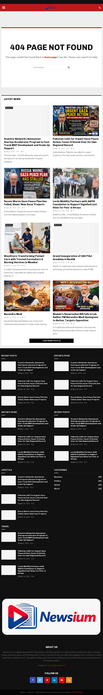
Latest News (12, 99)
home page (51, 57)
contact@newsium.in (56, 665)
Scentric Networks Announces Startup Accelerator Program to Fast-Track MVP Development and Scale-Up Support (27, 143)
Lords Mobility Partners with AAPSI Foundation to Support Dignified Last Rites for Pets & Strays (75, 204)
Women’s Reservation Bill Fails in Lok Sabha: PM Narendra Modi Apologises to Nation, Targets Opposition (75, 317)
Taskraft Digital (77, 692)
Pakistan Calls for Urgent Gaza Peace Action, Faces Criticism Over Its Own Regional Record (76, 142)
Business (9, 107)
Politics (8, 283)
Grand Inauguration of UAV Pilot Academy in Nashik (72, 258)
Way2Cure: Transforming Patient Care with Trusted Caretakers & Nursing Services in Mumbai (24, 259)
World (56, 107)
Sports (57, 485)
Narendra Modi (13, 314)
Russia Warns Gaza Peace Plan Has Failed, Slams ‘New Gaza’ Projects (25, 203)
